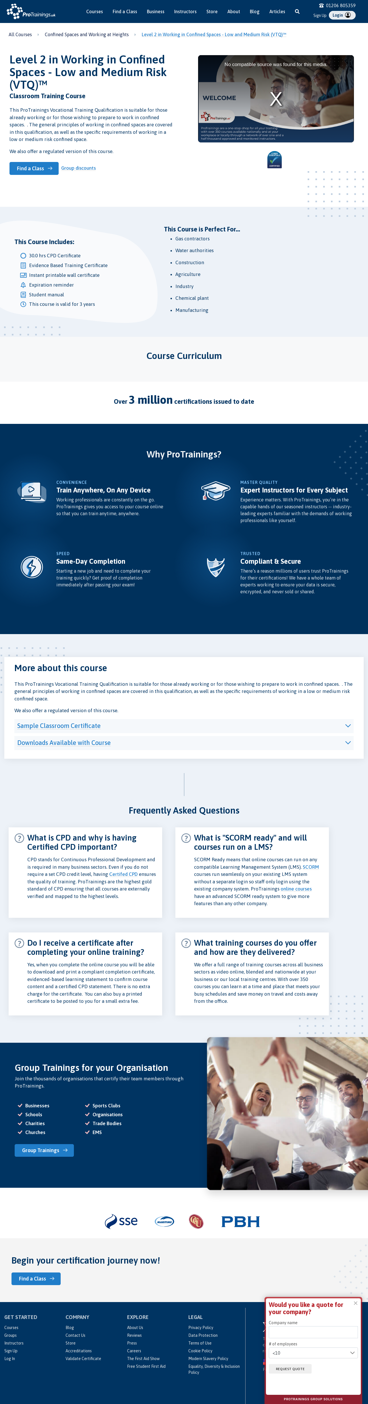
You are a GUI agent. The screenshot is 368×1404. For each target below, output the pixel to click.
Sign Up (320, 15)
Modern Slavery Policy (208, 1357)
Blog (255, 11)
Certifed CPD (123, 874)
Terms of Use (200, 1341)
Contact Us (75, 1334)
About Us (135, 1326)
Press (132, 1341)
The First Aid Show (143, 1357)
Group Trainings (42, 1150)
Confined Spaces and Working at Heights (87, 34)
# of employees (283, 1344)
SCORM (311, 866)
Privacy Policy (200, 1326)
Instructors (185, 11)
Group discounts (80, 168)
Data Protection (203, 1334)
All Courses (20, 34)
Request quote (292, 1369)
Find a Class (125, 11)
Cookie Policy (200, 1349)
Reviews (134, 1334)
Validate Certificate (83, 1357)
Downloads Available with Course (64, 742)
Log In (9, 1357)
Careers (134, 1349)
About (233, 11)
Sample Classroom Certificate (59, 725)
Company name (283, 1322)
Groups (10, 1334)
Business (155, 11)
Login (342, 15)
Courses (94, 11)
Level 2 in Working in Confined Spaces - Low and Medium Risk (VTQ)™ (214, 34)
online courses (296, 888)
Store (212, 11)
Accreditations (79, 1349)
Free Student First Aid (146, 1365)
